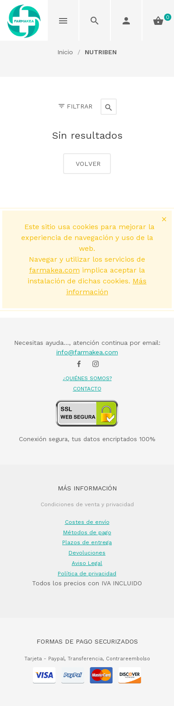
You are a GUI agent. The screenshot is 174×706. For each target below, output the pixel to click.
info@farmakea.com (87, 352)
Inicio (65, 52)
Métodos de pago (87, 532)
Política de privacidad (87, 573)
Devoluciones (87, 553)
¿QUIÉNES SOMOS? (87, 378)
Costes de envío (87, 522)
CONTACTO (87, 389)
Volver (87, 163)
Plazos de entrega (87, 542)
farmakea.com (54, 270)
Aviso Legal (87, 563)
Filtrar (75, 106)
